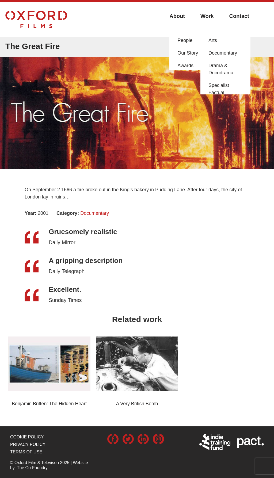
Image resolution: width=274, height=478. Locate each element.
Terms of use (26, 452)
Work (207, 16)
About (177, 16)
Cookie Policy (27, 437)
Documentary (94, 213)
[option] (137, 100)
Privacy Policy (27, 444)
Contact (239, 16)
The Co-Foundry (32, 467)
